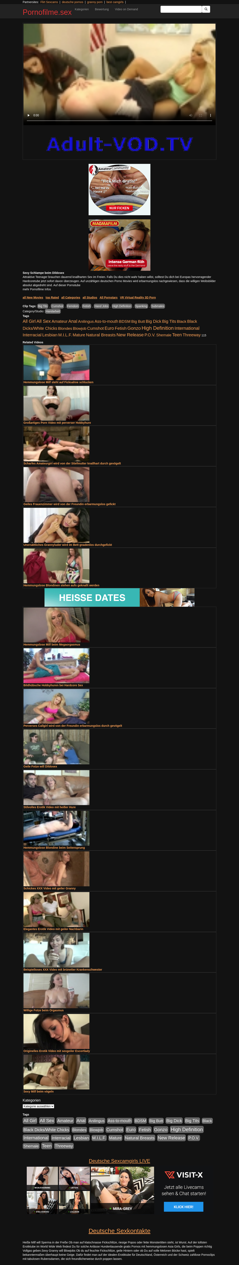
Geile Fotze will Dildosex (40, 766)
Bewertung (102, 9)
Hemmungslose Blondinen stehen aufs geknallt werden (61, 585)
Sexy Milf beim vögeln (38, 1091)
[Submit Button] (206, 9)
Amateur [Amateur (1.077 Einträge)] (59, 321)
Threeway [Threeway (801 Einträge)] (191, 335)
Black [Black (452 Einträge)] (181, 321)
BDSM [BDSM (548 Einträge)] (125, 321)
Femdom (72, 306)
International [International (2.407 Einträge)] (187, 328)
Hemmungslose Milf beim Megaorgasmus (51, 644)
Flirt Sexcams (49, 2)
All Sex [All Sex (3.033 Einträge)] (43, 321)
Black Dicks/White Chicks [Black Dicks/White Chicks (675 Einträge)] (46, 1129)
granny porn (95, 2)
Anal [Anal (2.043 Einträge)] (72, 321)
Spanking (141, 306)
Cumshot (57, 306)
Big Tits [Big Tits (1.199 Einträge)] (169, 321)
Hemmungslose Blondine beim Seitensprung (54, 847)
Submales (157, 306)
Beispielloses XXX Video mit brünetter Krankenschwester (62, 969)
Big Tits (43, 306)
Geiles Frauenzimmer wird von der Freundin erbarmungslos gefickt (69, 504)
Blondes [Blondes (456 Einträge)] (65, 328)
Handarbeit (53, 311)
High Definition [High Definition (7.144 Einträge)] (158, 328)
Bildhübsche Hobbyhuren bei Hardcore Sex (53, 685)
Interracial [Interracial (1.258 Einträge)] (32, 334)
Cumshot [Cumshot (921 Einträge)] (95, 328)
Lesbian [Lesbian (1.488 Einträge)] (49, 334)
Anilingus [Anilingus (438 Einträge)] (86, 321)
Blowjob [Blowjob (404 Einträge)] (79, 328)
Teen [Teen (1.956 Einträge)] (177, 334)
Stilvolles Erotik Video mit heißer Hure (49, 807)
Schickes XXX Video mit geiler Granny (49, 888)
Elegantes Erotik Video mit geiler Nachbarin (53, 929)
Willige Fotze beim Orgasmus (43, 1010)
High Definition (121, 306)
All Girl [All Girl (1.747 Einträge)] (29, 321)
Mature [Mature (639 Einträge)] (79, 335)
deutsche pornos (72, 2)
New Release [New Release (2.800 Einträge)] (130, 334)
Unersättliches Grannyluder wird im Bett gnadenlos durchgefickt (67, 544)
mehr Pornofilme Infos (37, 289)
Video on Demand (126, 9)
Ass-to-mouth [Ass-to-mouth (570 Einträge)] (106, 321)
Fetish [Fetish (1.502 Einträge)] (121, 328)
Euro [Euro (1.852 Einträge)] (109, 328)
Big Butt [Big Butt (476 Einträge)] (138, 321)
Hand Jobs (101, 306)
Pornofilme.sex (47, 12)
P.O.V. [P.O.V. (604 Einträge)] (150, 335)
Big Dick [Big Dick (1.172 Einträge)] (153, 321)
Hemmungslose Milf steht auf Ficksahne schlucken (58, 382)
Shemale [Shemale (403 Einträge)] (163, 335)
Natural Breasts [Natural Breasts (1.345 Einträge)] (101, 334)
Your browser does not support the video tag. (119, 74)
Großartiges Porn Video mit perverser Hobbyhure (57, 422)
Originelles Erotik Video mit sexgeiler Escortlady (56, 1051)
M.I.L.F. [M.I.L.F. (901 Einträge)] (65, 335)
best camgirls (115, 2)
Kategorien (82, 9)
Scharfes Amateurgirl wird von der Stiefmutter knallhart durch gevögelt (72, 463)
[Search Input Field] (181, 9)
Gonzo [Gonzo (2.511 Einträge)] (134, 328)
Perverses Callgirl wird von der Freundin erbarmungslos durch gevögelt (72, 725)
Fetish (86, 306)
